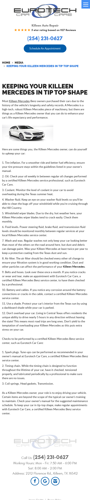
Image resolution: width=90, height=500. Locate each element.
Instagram (55, 481)
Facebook (35, 481)
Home (6, 62)
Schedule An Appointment (45, 48)
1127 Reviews (68, 30)
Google (45, 481)
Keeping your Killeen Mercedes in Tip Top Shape (42, 66)
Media (19, 62)
